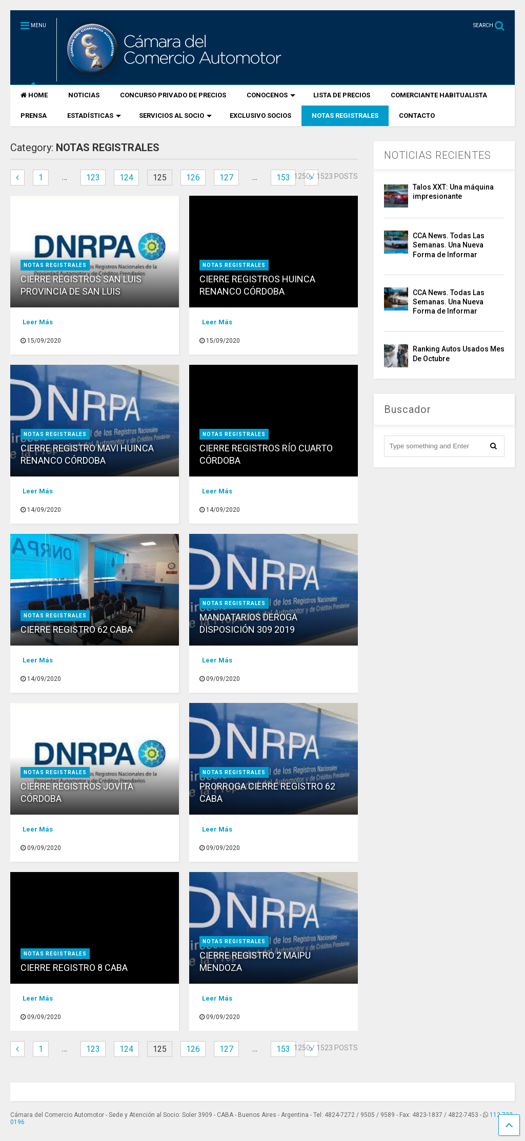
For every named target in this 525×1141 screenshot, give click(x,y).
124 (126, 177)
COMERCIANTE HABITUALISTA (439, 95)
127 (226, 177)
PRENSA (34, 115)
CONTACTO (417, 115)
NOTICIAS (83, 95)
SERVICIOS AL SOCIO (175, 115)
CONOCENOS (271, 95)
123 (93, 177)
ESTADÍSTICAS (94, 115)
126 (193, 177)
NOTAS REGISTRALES (345, 115)
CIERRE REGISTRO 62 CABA (77, 629)
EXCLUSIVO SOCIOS (260, 115)
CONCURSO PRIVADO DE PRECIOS (173, 95)
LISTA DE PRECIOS (341, 95)
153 (283, 177)
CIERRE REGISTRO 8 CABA (74, 967)
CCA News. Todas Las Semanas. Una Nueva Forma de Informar (448, 245)
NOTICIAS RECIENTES (437, 155)
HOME (34, 95)
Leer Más (38, 322)
